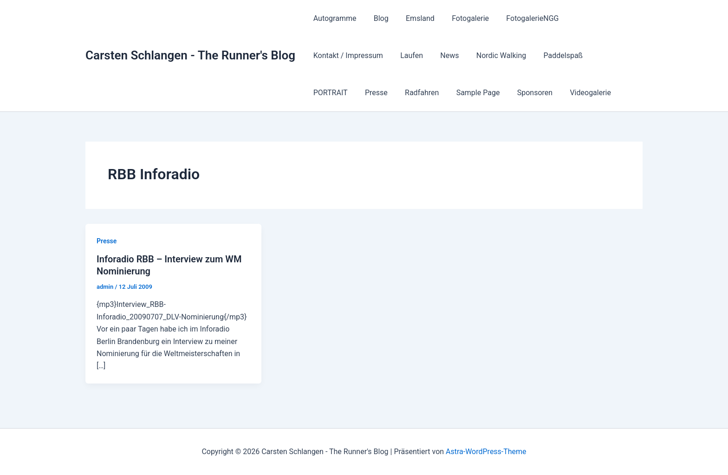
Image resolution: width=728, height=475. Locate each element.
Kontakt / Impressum (597, 18)
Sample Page (334, 92)
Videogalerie (441, 92)
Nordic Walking (408, 55)
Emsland (414, 18)
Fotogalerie (462, 18)
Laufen (323, 55)
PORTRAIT (519, 55)
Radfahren (606, 55)
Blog (377, 18)
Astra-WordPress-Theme (486, 451)
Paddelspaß (468, 55)
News (359, 55)
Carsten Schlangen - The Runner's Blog (190, 55)
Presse (562, 55)
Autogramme (333, 18)
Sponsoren (388, 92)
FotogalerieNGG (521, 18)
